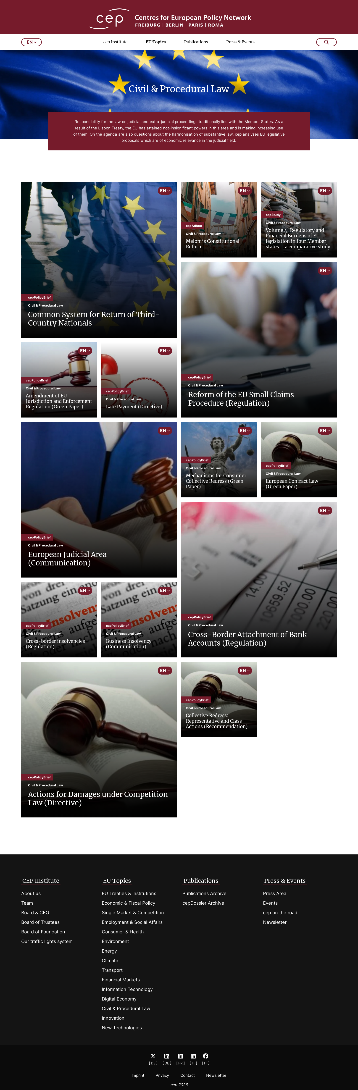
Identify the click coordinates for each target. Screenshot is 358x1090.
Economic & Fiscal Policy (128, 903)
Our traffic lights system (47, 941)
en (32, 52)
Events (270, 903)
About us (31, 893)
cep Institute (115, 51)
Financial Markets (121, 979)
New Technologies (122, 1027)
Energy (109, 951)
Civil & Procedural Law (126, 1008)
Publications (196, 51)
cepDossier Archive (203, 903)
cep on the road (280, 912)
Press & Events (240, 51)
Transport (112, 970)
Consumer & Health (123, 932)
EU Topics (156, 51)
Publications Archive (204, 893)
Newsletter (275, 922)
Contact (187, 1075)
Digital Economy (119, 999)
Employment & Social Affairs (132, 922)
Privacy (162, 1075)
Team (27, 903)
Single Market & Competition (133, 912)
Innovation (113, 1018)
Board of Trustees (40, 922)
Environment (115, 941)
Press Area (274, 893)
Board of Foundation (43, 932)
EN (165, 200)
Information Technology (127, 989)
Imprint (138, 1075)
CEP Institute (40, 880)
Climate (110, 960)
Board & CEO (35, 912)
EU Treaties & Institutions (129, 893)
